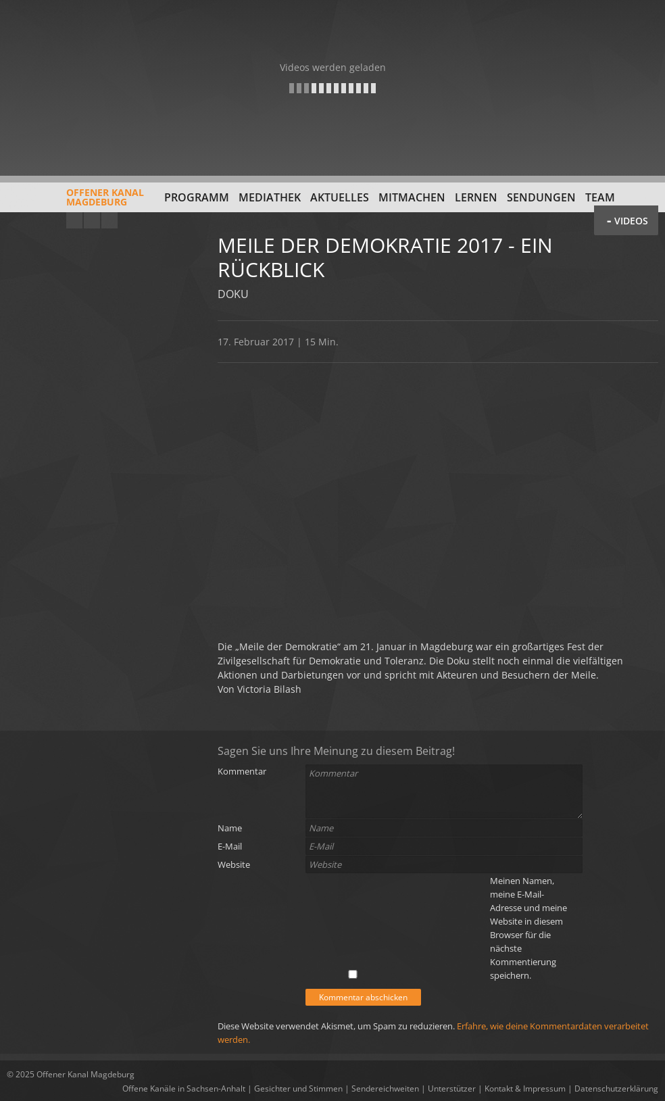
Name (230, 828)
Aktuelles (339, 197)
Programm (196, 197)
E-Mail (230, 846)
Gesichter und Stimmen (298, 1088)
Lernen (476, 197)
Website (234, 864)
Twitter (109, 220)
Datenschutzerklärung (616, 1088)
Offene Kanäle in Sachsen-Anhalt (183, 1088)
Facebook (92, 220)
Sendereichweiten (385, 1088)
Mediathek (270, 197)
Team (600, 197)
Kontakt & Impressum (525, 1088)
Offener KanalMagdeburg (75, 202)
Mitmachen (411, 197)
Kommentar (242, 771)
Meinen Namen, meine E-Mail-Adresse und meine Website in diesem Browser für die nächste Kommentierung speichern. (528, 928)
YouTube (74, 220)
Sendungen (541, 197)
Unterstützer (452, 1088)
